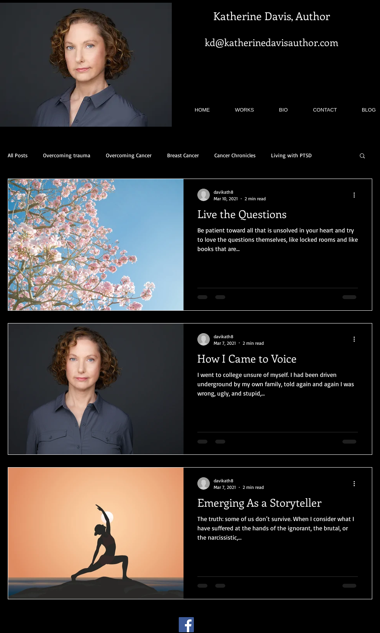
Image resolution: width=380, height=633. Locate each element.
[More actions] (356, 195)
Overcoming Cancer (129, 155)
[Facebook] (186, 624)
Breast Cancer (183, 155)
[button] (362, 156)
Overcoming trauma (66, 155)
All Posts (18, 155)
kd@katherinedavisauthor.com (272, 42)
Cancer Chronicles (235, 155)
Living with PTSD (291, 155)
